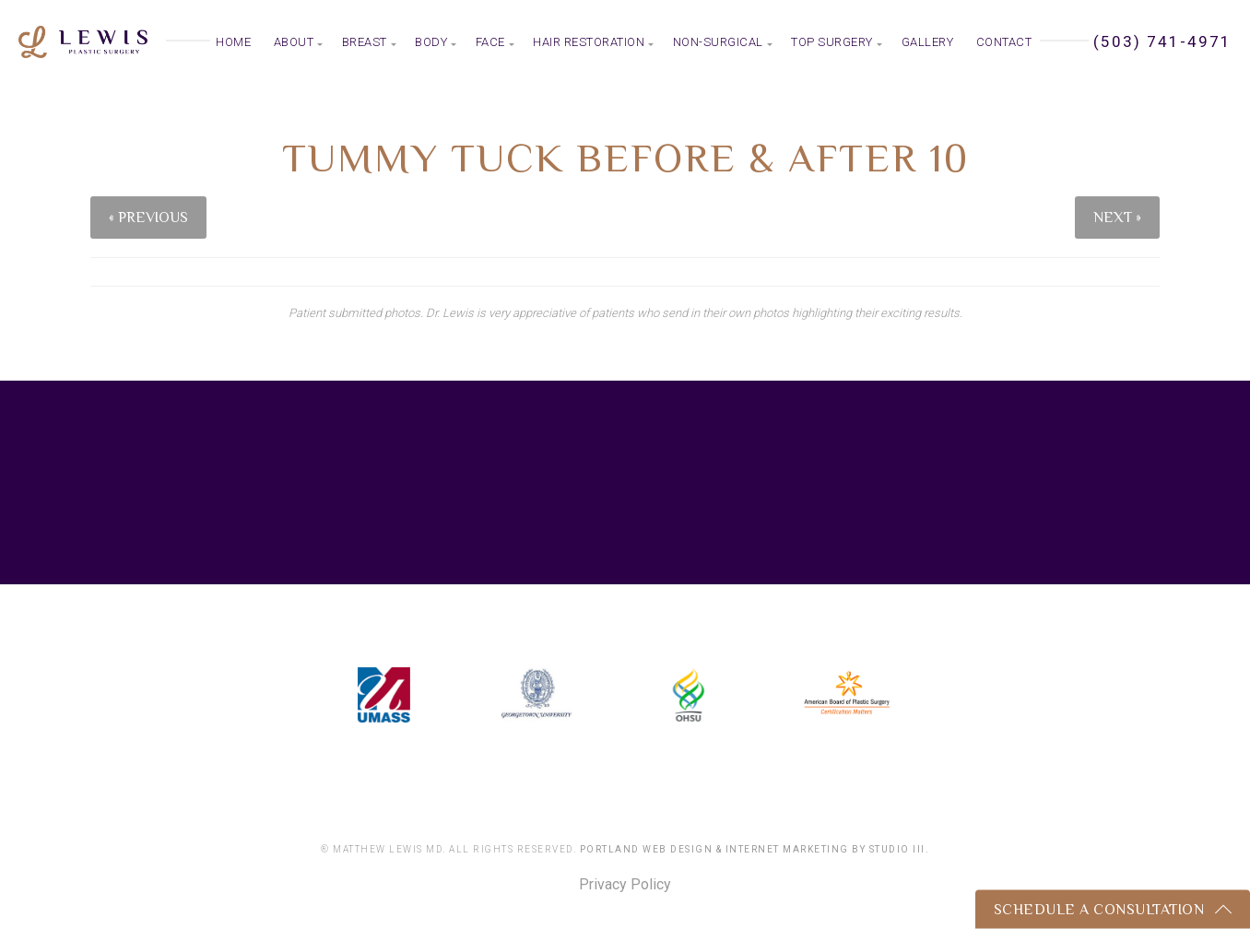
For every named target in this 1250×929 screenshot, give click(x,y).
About (294, 42)
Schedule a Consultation (1099, 909)
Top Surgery (832, 42)
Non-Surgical (718, 42)
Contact (1004, 42)
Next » (1117, 217)
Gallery (928, 42)
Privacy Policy (625, 884)
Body (431, 42)
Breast (364, 42)
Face (490, 42)
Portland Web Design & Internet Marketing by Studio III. (755, 849)
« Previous (148, 217)
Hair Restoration (588, 42)
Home (233, 42)
